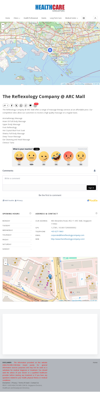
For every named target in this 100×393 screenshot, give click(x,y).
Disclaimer (6, 383)
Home (7, 18)
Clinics (17, 18)
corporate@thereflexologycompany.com (67, 235)
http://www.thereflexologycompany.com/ (68, 239)
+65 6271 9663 (57, 231)
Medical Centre (71, 18)
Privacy (14, 383)
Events (44, 18)
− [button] (3, 28)
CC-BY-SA (96, 84)
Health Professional (31, 18)
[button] (95, 18)
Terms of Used (24, 383)
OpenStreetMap (79, 84)
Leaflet (64, 84)
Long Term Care (56, 18)
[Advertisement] (50, 334)
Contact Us (35, 383)
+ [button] (3, 24)
